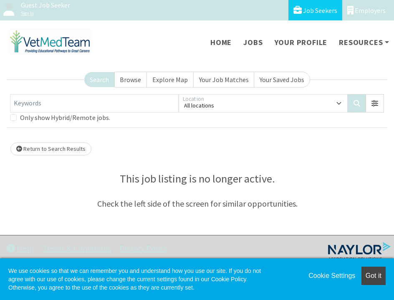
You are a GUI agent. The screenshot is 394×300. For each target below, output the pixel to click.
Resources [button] (361, 42)
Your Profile (301, 42)
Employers (366, 10)
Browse (130, 79)
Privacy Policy (143, 248)
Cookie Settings (331, 275)
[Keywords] (94, 103)
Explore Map (170, 79)
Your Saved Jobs (282, 79)
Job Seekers (315, 10)
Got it (373, 275)
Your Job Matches (224, 79)
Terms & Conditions (77, 248)
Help (20, 248)
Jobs (253, 42)
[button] (375, 103)
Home (221, 42)
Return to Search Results (51, 148)
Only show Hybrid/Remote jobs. (65, 117)
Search (99, 79)
